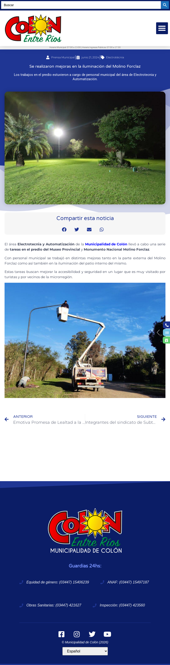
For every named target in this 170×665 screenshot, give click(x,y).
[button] (162, 28)
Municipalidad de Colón (106, 244)
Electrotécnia (115, 57)
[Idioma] (85, 651)
